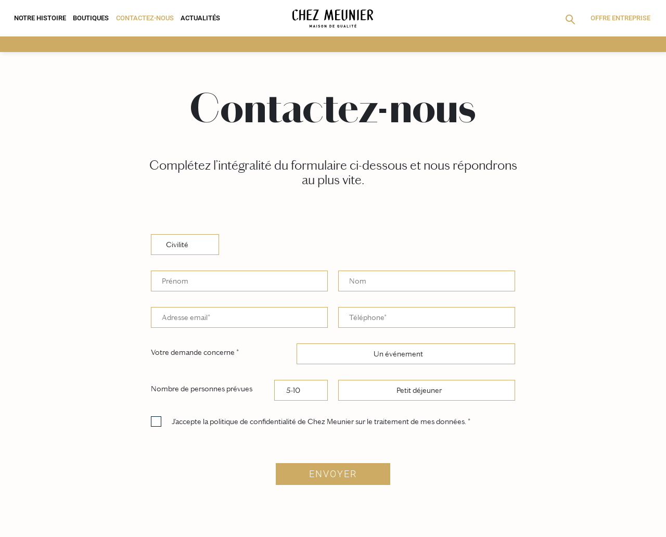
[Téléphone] (426, 317)
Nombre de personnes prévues (201, 388)
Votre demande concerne (195, 352)
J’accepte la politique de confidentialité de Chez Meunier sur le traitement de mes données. (321, 421)
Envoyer (333, 474)
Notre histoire (40, 18)
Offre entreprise (620, 18)
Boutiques (91, 18)
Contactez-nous (145, 18)
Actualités (200, 18)
